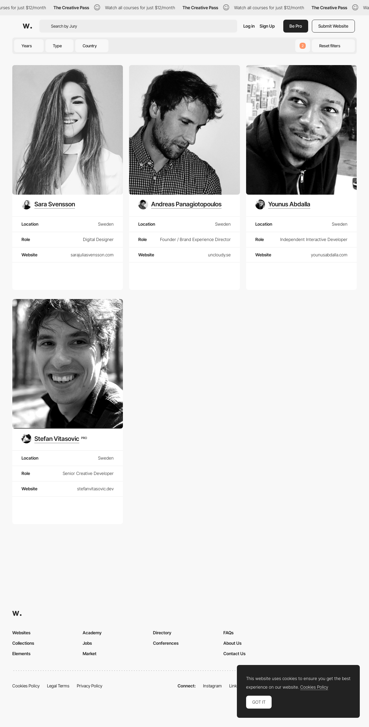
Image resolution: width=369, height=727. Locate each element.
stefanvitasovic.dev (95, 488)
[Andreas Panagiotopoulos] (180, 204)
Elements (21, 653)
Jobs (87, 643)
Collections (23, 643)
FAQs (228, 632)
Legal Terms (58, 685)
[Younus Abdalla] (282, 204)
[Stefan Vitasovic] (54, 438)
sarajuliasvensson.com (92, 254)
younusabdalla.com (329, 254)
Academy (92, 632)
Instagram (212, 685)
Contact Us (234, 653)
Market (89, 653)
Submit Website (333, 26)
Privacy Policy (89, 685)
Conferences (166, 643)
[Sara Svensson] (48, 204)
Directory (162, 632)
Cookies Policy (26, 685)
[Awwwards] (27, 26)
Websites (21, 632)
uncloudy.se (219, 254)
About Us (232, 643)
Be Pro (295, 26)
